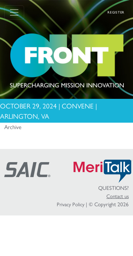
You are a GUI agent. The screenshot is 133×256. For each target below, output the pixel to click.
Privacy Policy (70, 204)
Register (115, 12)
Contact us (117, 195)
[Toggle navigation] (14, 12)
